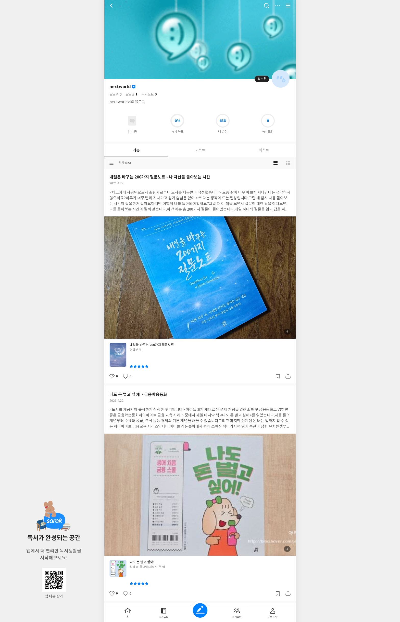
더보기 (277, 5)
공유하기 (288, 376)
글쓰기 (200, 610)
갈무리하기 (277, 376)
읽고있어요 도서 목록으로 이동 (132, 121)
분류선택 (111, 163)
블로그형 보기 (275, 163)
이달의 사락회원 (133, 87)
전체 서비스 (288, 5)
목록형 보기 (288, 163)
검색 (266, 5)
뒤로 (112, 5)
